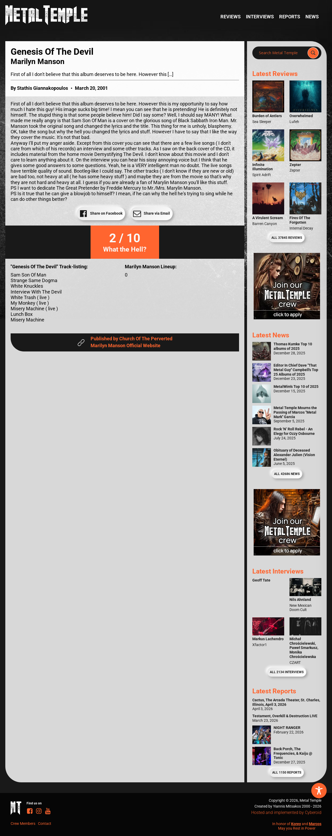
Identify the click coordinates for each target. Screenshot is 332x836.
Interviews (260, 16)
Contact (44, 823)
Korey (296, 824)
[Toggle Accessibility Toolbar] (319, 790)
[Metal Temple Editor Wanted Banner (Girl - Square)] (287, 317)
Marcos (315, 824)
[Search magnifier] (313, 52)
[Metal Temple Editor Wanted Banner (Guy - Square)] (287, 554)
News (312, 16)
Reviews (230, 16)
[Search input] (281, 53)
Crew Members (23, 823)
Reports (289, 16)
